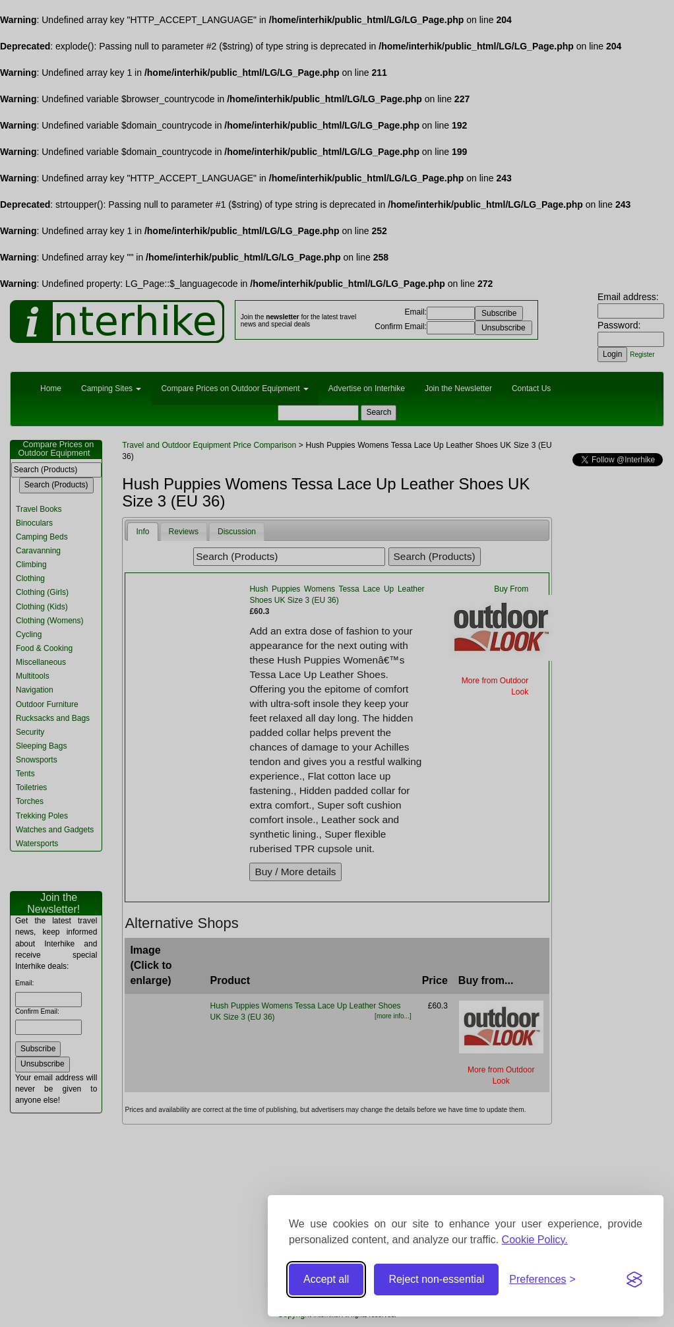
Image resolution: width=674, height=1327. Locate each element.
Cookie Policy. (535, 1239)
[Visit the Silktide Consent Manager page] (634, 1279)
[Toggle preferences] (542, 1279)
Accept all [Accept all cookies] (326, 1279)
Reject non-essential (436, 1279)
